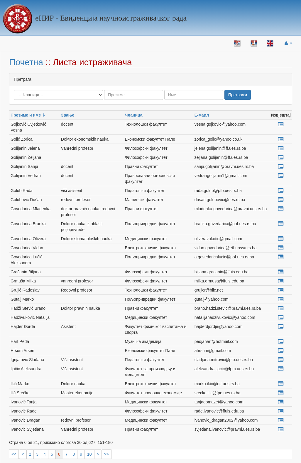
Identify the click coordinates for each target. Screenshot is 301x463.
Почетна (26, 62)
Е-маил (202, 115)
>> (106, 454)
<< (13, 454)
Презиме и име (26, 115)
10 (89, 454)
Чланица (134, 115)
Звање (67, 115)
